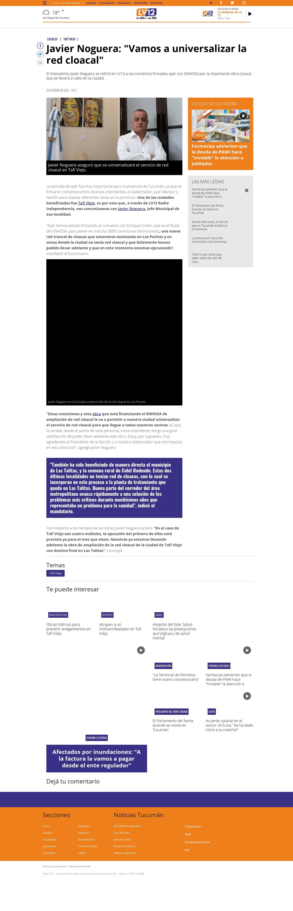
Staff (188, 834)
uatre (212, 711)
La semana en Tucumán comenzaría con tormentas (209, 240)
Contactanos (193, 826)
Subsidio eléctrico (97, 738)
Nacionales (107, 3)
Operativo (107, 615)
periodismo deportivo (127, 826)
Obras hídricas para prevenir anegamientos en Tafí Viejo (68, 629)
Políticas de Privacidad (79, 866)
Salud (81, 853)
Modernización (163, 666)
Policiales (124, 3)
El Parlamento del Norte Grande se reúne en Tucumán (207, 209)
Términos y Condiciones (54, 866)
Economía (140, 3)
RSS (187, 850)
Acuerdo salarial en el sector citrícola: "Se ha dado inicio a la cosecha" (229, 725)
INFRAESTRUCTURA (58, 615)
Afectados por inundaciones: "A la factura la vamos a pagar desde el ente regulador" (97, 758)
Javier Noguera (131, 208)
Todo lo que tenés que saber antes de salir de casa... (207, 258)
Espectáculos (86, 839)
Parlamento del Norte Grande (171, 711)
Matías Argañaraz (125, 853)
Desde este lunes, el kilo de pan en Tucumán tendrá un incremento (210, 225)
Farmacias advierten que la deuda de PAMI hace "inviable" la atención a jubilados (219, 155)
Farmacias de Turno (197, 842)
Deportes (156, 3)
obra (96, 413)
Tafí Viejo (86, 203)
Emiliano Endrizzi (124, 846)
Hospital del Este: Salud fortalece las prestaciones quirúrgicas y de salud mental (174, 631)
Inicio (46, 826)
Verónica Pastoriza (219, 666)
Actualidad (49, 839)
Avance (159, 615)
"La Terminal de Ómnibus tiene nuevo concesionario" (176, 677)
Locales (91, 3)
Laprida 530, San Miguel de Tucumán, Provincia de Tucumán (86, 873)
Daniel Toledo (122, 839)
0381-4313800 (136, 873)
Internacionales (88, 846)
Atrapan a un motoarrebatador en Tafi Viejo (120, 629)
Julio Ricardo (121, 833)
